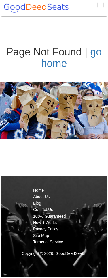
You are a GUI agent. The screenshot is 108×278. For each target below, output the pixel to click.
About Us (41, 196)
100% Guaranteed (49, 216)
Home (38, 190)
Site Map (41, 235)
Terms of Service (48, 242)
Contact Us (43, 209)
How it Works (45, 222)
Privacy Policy (45, 229)
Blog (37, 203)
